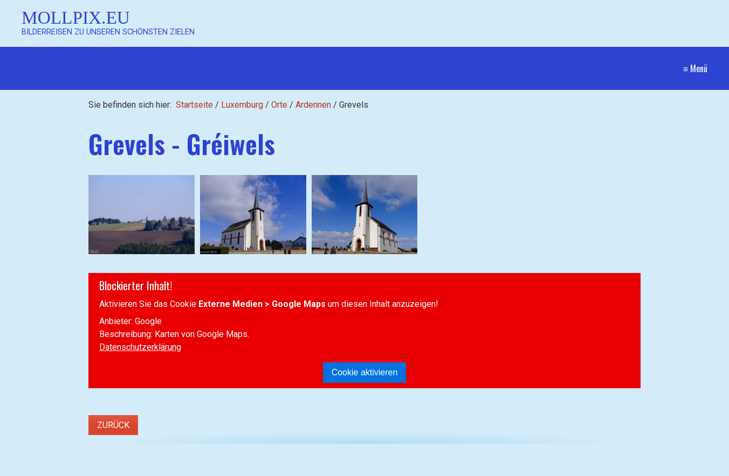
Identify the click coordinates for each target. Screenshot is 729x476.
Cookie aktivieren (365, 372)
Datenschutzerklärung (140, 347)
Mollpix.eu (76, 17)
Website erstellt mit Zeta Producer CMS (631, 468)
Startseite (194, 105)
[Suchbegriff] (129, 469)
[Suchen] (230, 468)
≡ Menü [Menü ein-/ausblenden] (695, 68)
